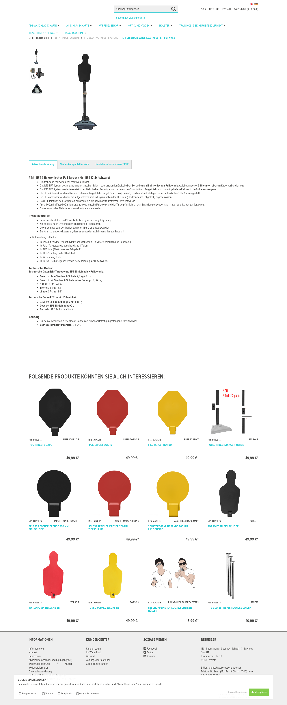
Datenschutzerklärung (40, 671)
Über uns (214, 9)
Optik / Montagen (138, 25)
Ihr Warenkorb (93, 652)
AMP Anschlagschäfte (43, 25)
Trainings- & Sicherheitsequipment (201, 25)
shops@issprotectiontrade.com (225, 667)
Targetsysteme (74, 33)
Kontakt (226, 9)
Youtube (149, 656)
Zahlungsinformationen (98, 660)
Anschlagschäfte (77, 25)
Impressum (35, 656)
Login (203, 9)
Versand (90, 656)
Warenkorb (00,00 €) (246, 9)
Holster (164, 25)
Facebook (150, 648)
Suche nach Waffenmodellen (131, 18)
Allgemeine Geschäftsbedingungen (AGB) (50, 660)
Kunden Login (93, 648)
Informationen (36, 648)
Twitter (149, 652)
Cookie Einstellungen (97, 664)
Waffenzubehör (108, 25)
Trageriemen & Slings (42, 33)
